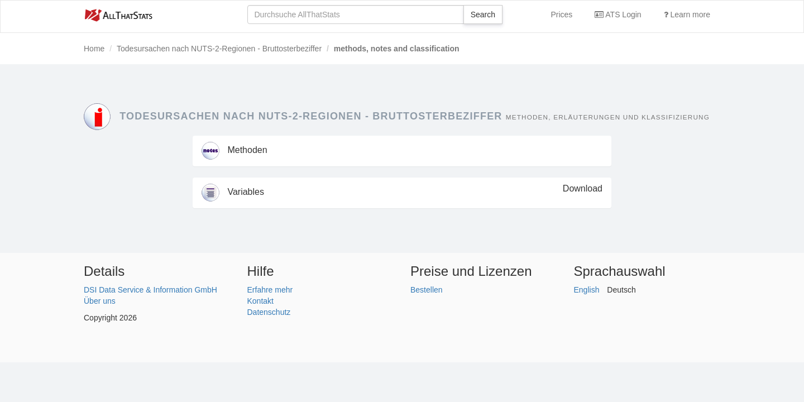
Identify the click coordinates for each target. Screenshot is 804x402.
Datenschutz (269, 312)
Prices (561, 14)
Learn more (687, 14)
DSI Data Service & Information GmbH (150, 289)
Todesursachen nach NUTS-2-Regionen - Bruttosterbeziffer (219, 48)
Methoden (234, 150)
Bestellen (426, 289)
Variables (233, 192)
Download (582, 188)
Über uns (100, 300)
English (587, 289)
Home (94, 48)
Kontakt (260, 300)
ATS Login (618, 14)
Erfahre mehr (270, 289)
